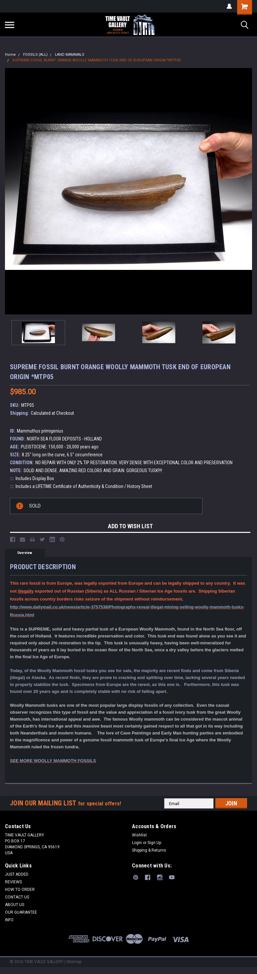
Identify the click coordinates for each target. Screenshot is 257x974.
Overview (24, 553)
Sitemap (73, 961)
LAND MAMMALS (69, 54)
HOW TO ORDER (20, 889)
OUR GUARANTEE (21, 912)
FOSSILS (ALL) (35, 54)
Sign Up (154, 842)
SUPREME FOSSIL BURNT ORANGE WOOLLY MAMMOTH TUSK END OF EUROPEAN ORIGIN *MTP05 (96, 60)
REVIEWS (13, 882)
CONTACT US (17, 897)
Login (137, 842)
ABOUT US (14, 904)
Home (10, 54)
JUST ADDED (16, 874)
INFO (9, 920)
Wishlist (139, 835)
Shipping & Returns (149, 850)
